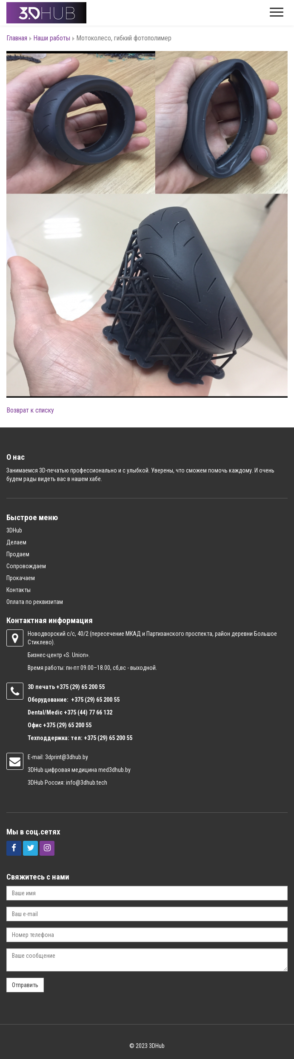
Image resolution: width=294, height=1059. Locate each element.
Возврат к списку (30, 410)
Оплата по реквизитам (34, 601)
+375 (63, 686)
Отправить (25, 985)
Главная (16, 38)
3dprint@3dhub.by (66, 757)
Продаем (17, 554)
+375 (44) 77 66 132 (88, 712)
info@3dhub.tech (86, 782)
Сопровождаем (26, 566)
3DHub (14, 530)
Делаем (16, 542)
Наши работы (51, 38)
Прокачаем (20, 578)
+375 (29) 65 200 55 (67, 725)
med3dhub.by (114, 769)
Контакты (18, 589)
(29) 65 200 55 (87, 686)
